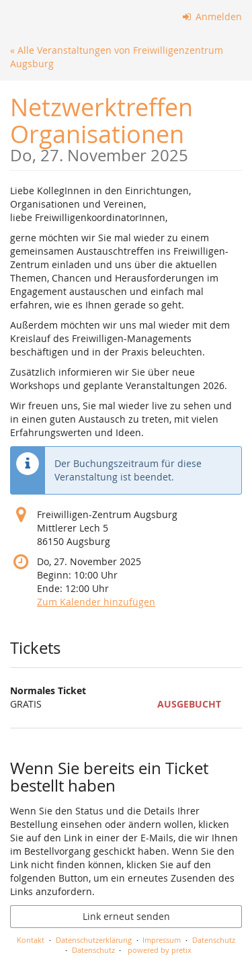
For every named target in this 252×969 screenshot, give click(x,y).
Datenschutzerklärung (94, 940)
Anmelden (213, 16)
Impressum (161, 940)
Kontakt (30, 940)
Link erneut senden (126, 916)
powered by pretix (160, 950)
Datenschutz (213, 940)
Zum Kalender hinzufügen (96, 601)
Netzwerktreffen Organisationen (126, 127)
